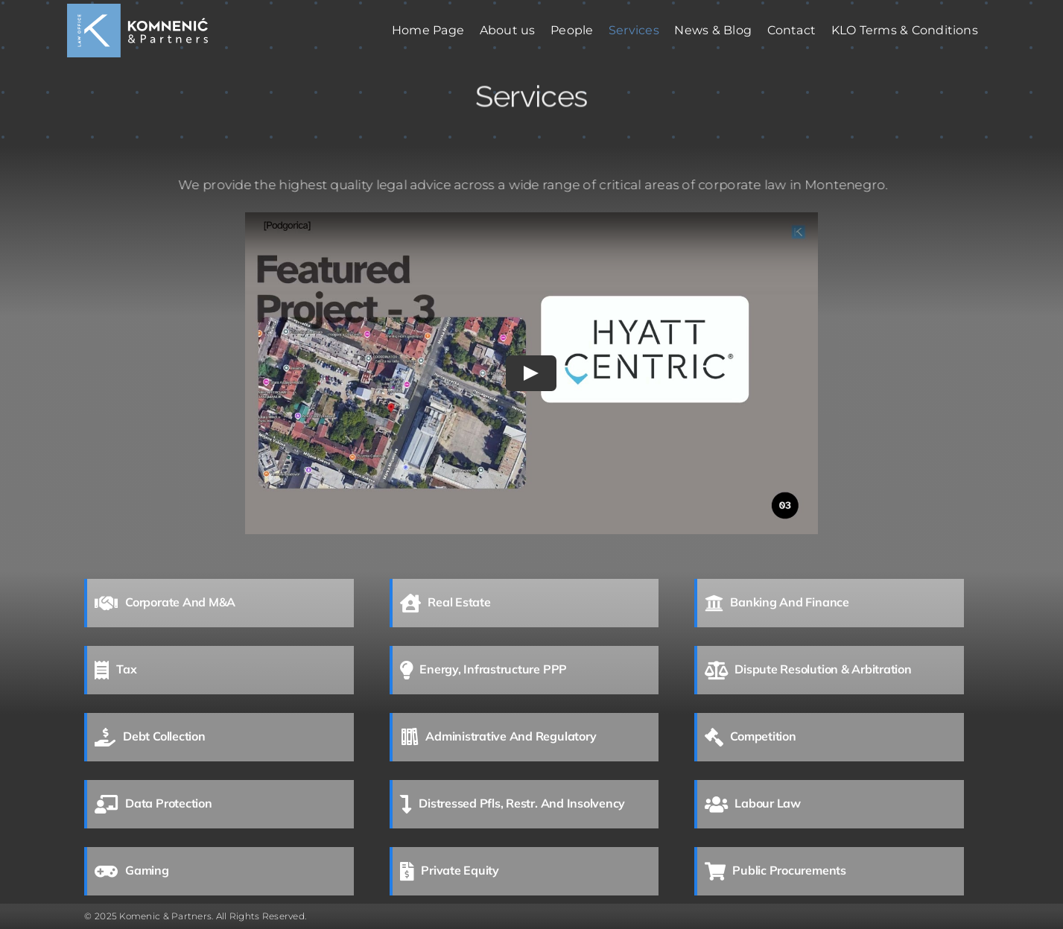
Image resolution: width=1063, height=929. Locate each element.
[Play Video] (532, 373)
